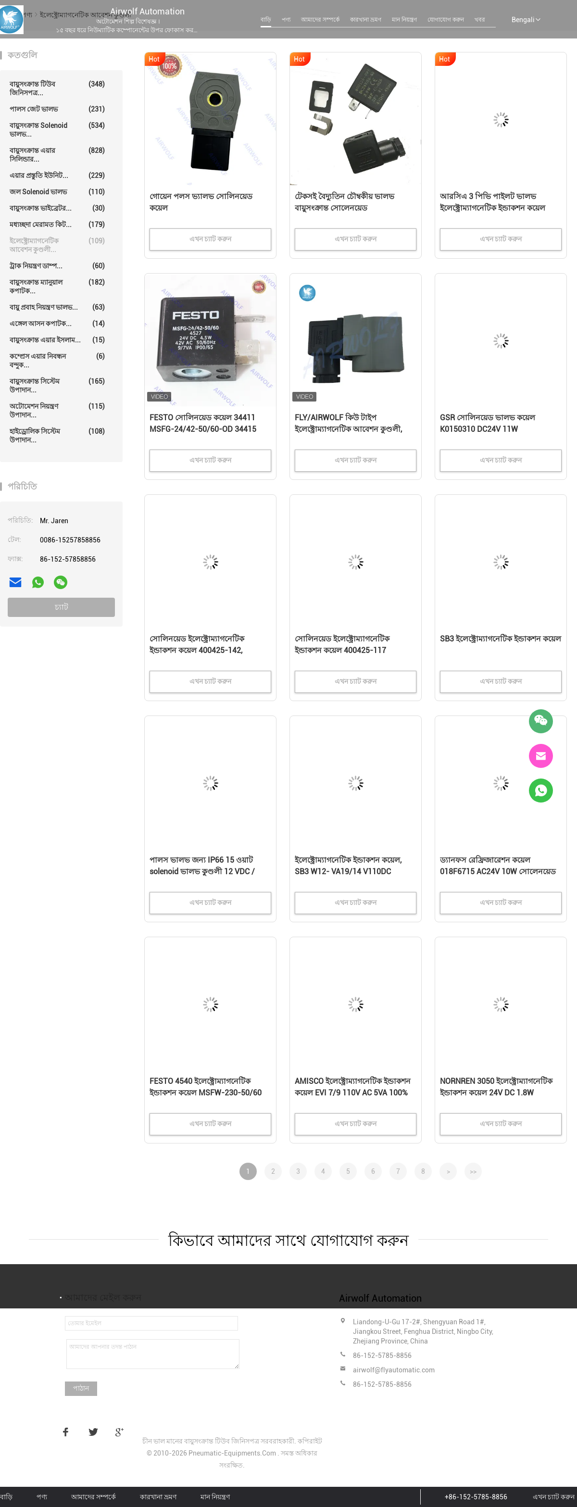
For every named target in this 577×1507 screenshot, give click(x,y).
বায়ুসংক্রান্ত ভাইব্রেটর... (57, 208)
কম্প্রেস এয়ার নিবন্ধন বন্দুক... (57, 360)
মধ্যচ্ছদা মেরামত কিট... (57, 224)
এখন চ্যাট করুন (554, 1497)
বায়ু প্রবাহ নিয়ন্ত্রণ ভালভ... (57, 307)
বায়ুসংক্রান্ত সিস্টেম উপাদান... (57, 385)
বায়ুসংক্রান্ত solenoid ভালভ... (57, 129)
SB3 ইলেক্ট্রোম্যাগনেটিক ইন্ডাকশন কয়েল (500, 638)
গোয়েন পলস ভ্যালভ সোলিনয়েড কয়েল (201, 202)
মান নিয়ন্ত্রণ (404, 19)
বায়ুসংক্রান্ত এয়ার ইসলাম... (57, 340)
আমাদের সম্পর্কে (320, 19)
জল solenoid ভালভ (57, 192)
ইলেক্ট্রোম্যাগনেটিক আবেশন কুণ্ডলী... (57, 245)
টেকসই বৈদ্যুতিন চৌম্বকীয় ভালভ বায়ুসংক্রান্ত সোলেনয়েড (344, 202)
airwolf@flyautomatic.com (394, 1370)
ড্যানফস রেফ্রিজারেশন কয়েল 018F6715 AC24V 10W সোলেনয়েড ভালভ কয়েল (498, 871)
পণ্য (286, 19)
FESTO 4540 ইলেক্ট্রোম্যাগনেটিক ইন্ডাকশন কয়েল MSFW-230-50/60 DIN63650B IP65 (206, 1093)
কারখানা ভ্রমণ (365, 19)
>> (473, 1171)
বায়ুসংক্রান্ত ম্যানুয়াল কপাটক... (57, 286)
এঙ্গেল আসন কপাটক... (57, 323)
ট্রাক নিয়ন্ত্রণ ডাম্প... (57, 266)
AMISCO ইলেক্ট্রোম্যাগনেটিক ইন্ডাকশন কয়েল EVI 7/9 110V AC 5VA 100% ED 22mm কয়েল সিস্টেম (353, 1093)
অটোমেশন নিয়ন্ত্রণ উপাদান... (57, 410)
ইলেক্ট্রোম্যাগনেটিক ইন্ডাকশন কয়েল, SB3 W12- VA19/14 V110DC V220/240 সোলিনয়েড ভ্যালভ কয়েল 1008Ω (353, 872)
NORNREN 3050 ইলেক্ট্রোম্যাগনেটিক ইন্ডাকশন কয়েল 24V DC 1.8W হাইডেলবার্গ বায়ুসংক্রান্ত (496, 1093)
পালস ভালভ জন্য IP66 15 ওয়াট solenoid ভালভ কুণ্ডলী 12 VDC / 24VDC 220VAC (202, 871)
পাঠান (81, 1388)
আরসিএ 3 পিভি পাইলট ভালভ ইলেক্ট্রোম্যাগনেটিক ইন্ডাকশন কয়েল (492, 202)
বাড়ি (266, 19)
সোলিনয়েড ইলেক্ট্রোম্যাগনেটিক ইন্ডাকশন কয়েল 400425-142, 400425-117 (197, 650)
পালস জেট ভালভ (57, 109)
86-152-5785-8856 (382, 1355)
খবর (480, 19)
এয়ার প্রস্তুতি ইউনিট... (57, 175)
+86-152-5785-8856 (476, 1497)
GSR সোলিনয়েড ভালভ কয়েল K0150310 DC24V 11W (487, 423)
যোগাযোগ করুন (445, 19)
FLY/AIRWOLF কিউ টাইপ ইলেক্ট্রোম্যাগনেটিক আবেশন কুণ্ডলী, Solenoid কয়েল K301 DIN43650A (350, 429)
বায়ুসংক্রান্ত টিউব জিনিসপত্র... (57, 88)
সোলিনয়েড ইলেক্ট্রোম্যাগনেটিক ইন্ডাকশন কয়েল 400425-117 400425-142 (342, 650)
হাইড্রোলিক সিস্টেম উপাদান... (57, 435)
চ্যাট (61, 607)
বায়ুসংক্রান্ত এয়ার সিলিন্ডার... (57, 154)
